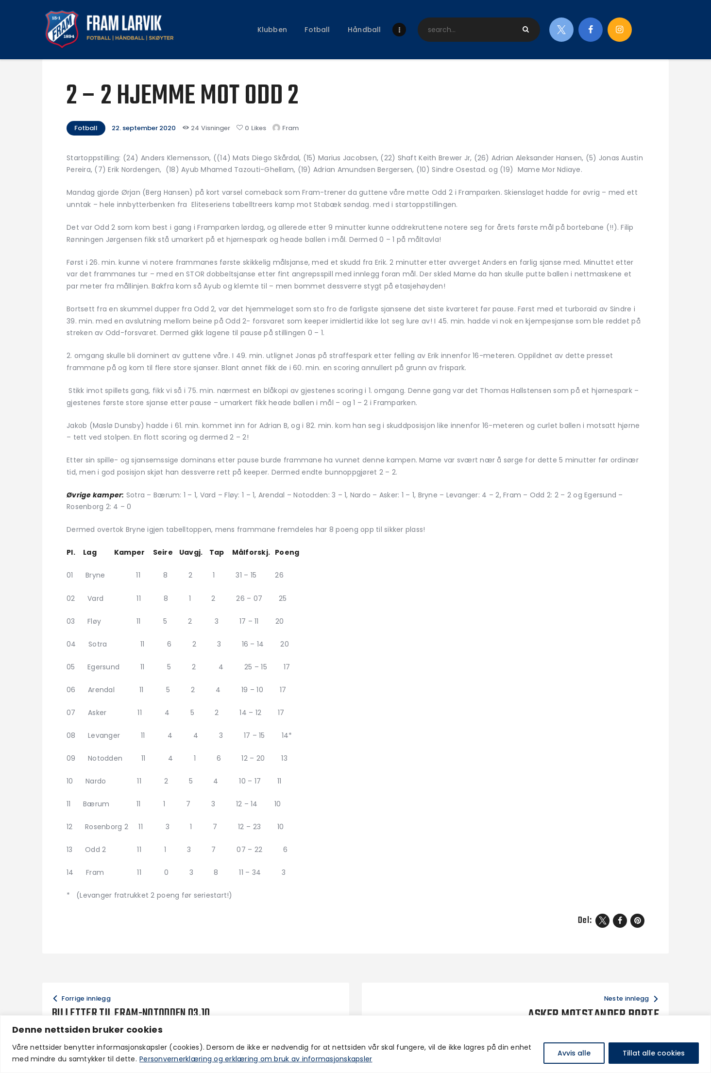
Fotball (86, 128)
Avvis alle (574, 1053)
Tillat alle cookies (654, 1053)
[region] (355, 1044)
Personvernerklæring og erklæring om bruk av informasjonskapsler (255, 1059)
